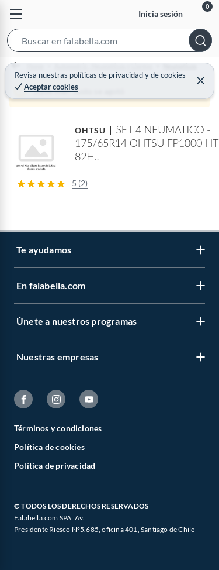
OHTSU (90, 130)
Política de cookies (49, 447)
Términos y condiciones (58, 428)
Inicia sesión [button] (160, 14)
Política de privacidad (54, 466)
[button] (109, 43)
